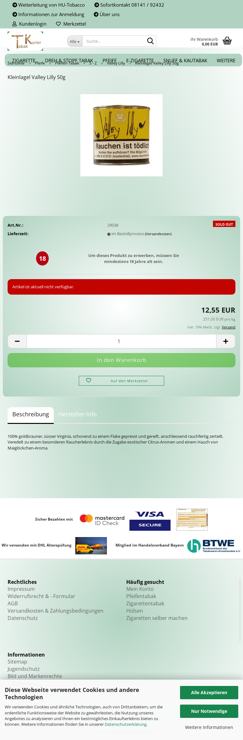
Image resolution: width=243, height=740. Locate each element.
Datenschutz (23, 618)
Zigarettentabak (145, 603)
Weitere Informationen (209, 727)
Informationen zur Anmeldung (48, 14)
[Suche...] (74, 41)
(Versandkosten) (158, 233)
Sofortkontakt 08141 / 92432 (129, 5)
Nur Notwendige (209, 711)
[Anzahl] (121, 341)
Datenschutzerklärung (125, 724)
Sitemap (17, 661)
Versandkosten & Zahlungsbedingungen (55, 610)
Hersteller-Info (78, 414)
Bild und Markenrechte (35, 676)
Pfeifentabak (141, 596)
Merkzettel (71, 24)
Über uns (107, 14)
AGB (13, 603)
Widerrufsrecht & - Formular (41, 596)
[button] (17, 341)
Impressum (21, 588)
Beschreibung (30, 414)
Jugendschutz (24, 668)
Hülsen (134, 610)
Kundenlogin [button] (29, 24)
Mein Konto (140, 588)
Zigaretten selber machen (157, 618)
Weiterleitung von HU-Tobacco (48, 5)
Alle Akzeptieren (209, 692)
